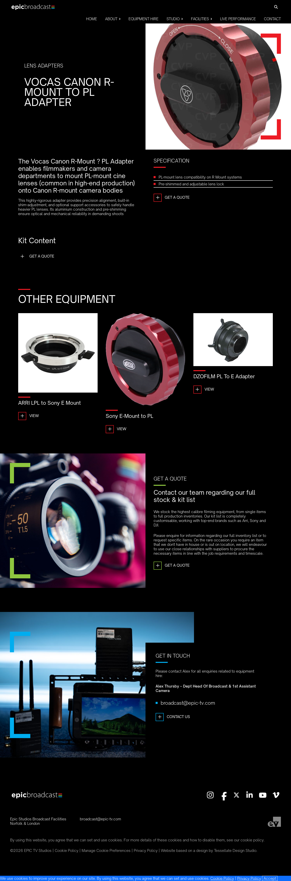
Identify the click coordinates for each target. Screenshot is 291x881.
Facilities (200, 19)
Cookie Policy (222, 878)
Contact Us (173, 727)
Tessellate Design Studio (235, 850)
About (111, 19)
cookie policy (252, 840)
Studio (173, 19)
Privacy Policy (249, 878)
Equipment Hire (143, 19)
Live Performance (238, 19)
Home (91, 19)
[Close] (269, 878)
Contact (272, 19)
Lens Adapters (43, 66)
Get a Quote (172, 198)
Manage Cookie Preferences (106, 850)
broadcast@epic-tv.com (188, 713)
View (28, 416)
